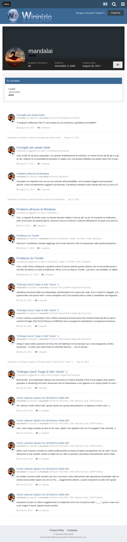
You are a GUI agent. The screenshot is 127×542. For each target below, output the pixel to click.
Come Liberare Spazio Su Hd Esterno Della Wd (43, 397)
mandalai (11, 137)
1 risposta (43, 248)
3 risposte (44, 189)
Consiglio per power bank (30, 115)
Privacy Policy (57, 530)
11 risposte (42, 410)
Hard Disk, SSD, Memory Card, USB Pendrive (81, 401)
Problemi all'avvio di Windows (33, 173)
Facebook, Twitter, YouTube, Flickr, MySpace (80, 238)
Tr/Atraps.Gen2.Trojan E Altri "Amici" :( (38, 284)
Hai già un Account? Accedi (90, 13)
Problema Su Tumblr (28, 235)
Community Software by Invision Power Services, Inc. (63, 537)
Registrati (115, 13)
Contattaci (72, 530)
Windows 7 (64, 176)
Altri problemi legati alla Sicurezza (75, 287)
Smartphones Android (69, 118)
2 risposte (44, 127)
